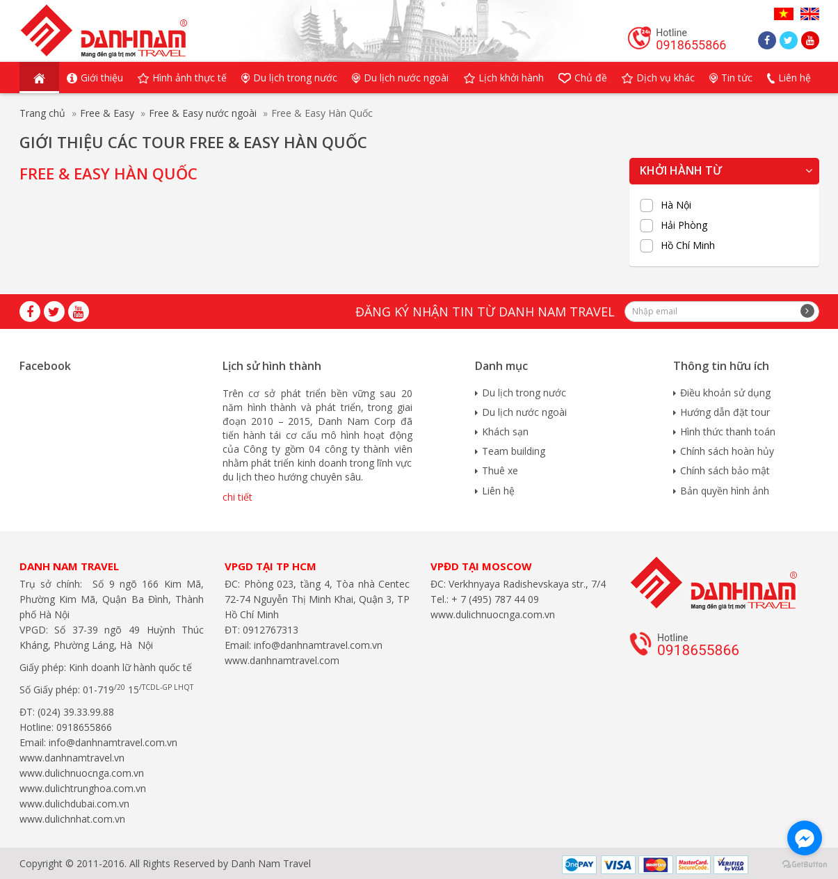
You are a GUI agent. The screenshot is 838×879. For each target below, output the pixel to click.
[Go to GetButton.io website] (804, 864)
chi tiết (237, 496)
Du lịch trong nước (524, 392)
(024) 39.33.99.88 (76, 711)
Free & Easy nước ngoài (203, 113)
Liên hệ (498, 490)
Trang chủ (42, 113)
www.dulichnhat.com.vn (72, 818)
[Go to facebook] (804, 838)
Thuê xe (500, 470)
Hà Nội (676, 205)
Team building (513, 451)
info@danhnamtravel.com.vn (111, 742)
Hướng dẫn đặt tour (725, 412)
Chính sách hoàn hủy (727, 451)
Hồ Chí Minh (688, 245)
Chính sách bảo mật (725, 470)
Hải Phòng (684, 225)
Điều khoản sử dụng (725, 392)
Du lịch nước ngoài (524, 412)
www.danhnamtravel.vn (71, 757)
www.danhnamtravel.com (282, 660)
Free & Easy (107, 113)
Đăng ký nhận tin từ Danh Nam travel (485, 311)
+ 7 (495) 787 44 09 (494, 599)
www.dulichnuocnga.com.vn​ (81, 773)
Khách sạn (505, 431)
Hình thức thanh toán (727, 431)
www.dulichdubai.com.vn (74, 803)
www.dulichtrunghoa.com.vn (82, 788)
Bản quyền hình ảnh (724, 490)
